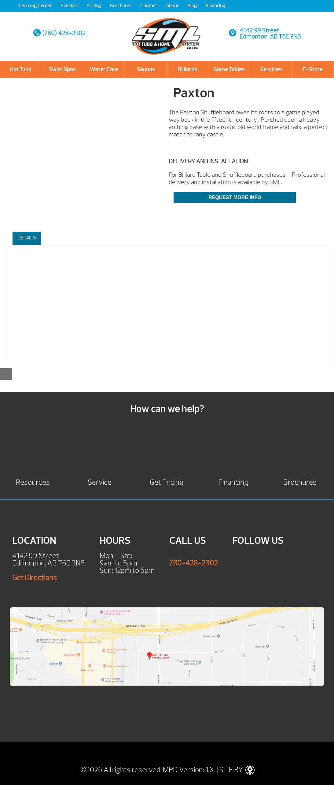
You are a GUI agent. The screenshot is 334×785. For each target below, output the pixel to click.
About (172, 6)
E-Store (313, 69)
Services (271, 69)
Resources (33, 481)
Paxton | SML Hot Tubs (166, 30)
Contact (148, 6)
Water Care (104, 69)
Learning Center (35, 6)
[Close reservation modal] (6, 374)
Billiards (187, 69)
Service (100, 481)
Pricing (93, 6)
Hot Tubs (20, 69)
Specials (69, 6)
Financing (215, 6)
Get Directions (34, 577)
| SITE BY (235, 769)
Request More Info (234, 197)
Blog (192, 6)
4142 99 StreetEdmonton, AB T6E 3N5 (270, 33)
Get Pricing (166, 481)
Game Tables (229, 69)
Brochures (120, 6)
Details (26, 238)
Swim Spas (62, 69)
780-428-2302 (193, 563)
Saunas (146, 69)
